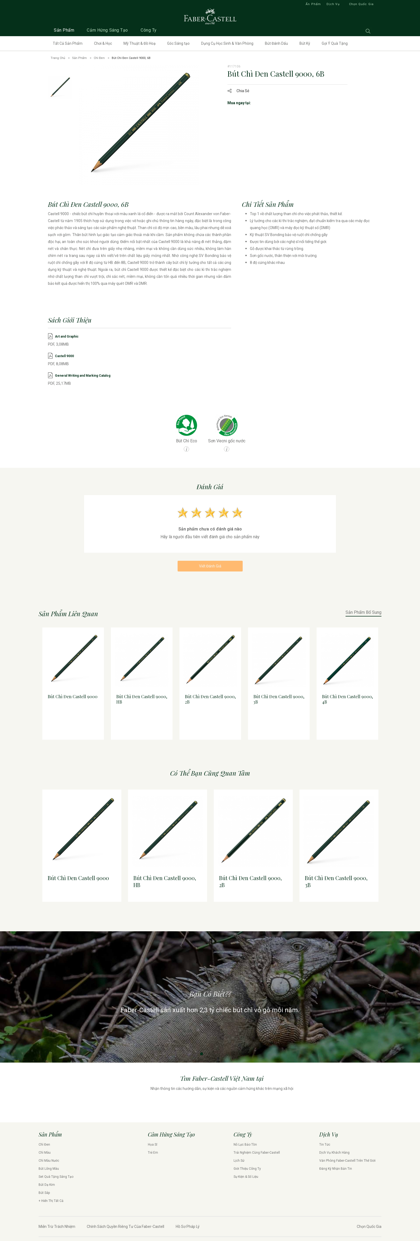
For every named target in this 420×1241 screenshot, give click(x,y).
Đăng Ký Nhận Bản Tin (335, 1170)
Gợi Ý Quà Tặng (335, 43)
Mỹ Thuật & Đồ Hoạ (139, 43)
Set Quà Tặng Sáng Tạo (56, 1178)
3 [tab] (212, 750)
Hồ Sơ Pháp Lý (188, 1228)
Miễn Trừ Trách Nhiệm (57, 1228)
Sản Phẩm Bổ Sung (363, 614)
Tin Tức (324, 1146)
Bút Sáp (44, 1194)
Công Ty (149, 30)
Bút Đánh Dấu (276, 43)
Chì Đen (99, 58)
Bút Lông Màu (49, 1170)
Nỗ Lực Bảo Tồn (245, 1146)
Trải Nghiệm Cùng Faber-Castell (257, 1154)
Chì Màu (45, 1154)
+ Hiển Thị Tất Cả (51, 1202)
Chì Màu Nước (49, 1162)
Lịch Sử (239, 1162)
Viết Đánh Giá (210, 568)
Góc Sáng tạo (178, 43)
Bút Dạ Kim (47, 1186)
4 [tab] (218, 750)
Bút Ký (304, 43)
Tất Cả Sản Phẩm (67, 43)
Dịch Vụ (333, 4)
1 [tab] (201, 750)
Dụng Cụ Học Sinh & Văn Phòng (227, 43)
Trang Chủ (58, 58)
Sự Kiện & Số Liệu (246, 1178)
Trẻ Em (153, 1154)
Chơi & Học (103, 43)
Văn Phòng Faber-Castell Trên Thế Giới (347, 1162)
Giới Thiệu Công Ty (247, 1170)
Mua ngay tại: (239, 103)
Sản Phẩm (64, 30)
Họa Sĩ (152, 1146)
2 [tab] (207, 750)
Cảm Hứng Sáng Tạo (107, 30)
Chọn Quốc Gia (361, 4)
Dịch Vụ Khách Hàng (334, 1154)
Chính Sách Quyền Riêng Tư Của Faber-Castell (125, 1228)
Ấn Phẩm (313, 4)
